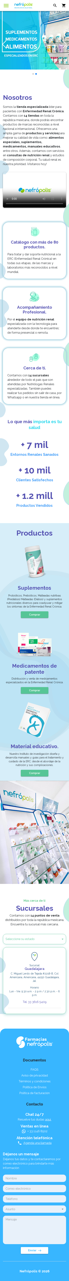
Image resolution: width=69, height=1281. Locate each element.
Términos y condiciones (35, 1081)
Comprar (34, 614)
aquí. (48, 1119)
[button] (29, 939)
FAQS (34, 1069)
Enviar (34, 1250)
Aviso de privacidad (34, 1075)
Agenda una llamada (37, 1143)
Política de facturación (34, 1093)
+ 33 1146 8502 (37, 1131)
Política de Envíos (35, 1087)
